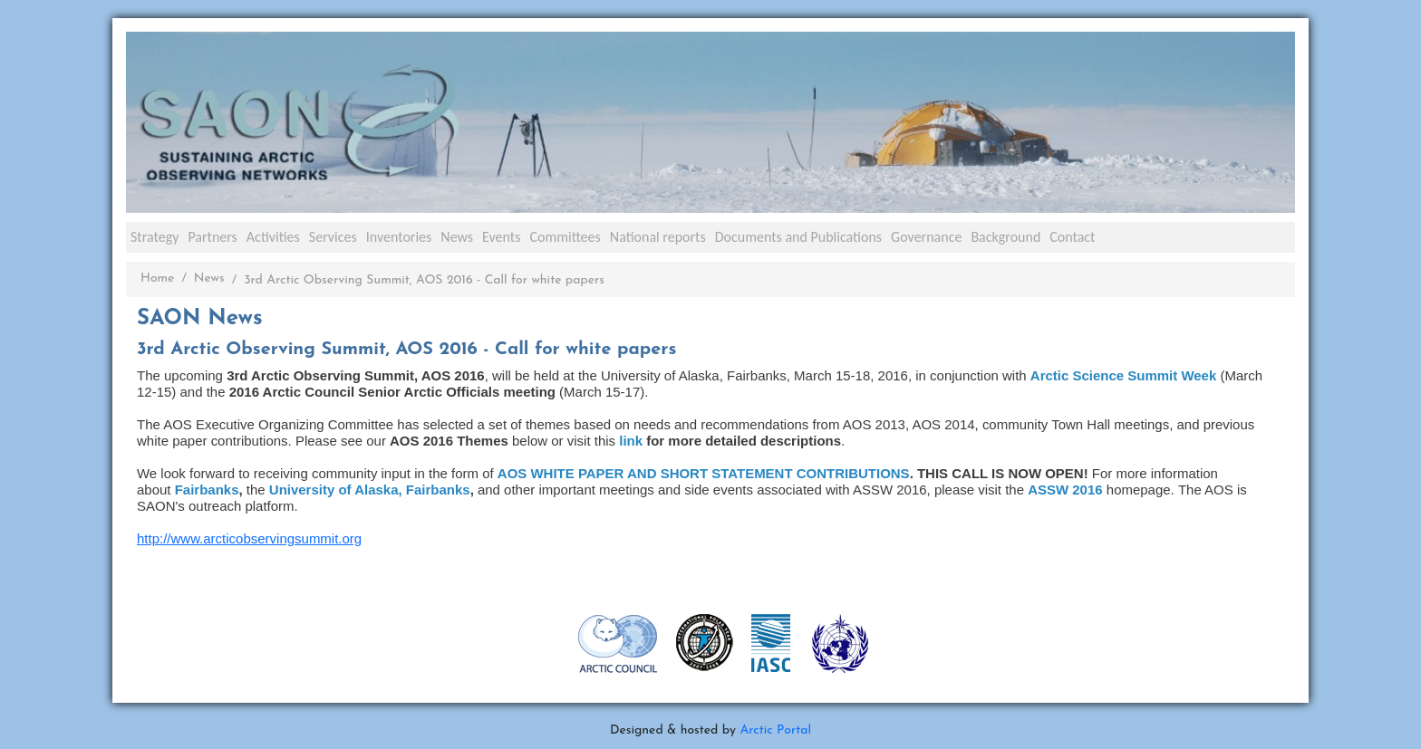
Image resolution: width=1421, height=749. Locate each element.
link (632, 440)
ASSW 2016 (1065, 489)
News (456, 236)
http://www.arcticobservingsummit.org (249, 538)
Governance (926, 236)
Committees (564, 236)
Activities (273, 236)
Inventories (399, 236)
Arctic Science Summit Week (1123, 375)
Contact (1072, 236)
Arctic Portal (775, 730)
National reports (658, 236)
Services (333, 236)
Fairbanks (207, 489)
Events (501, 236)
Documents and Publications (798, 236)
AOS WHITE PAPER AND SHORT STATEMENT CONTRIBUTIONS (704, 473)
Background (1005, 236)
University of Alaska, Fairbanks (369, 489)
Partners (212, 236)
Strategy (154, 236)
